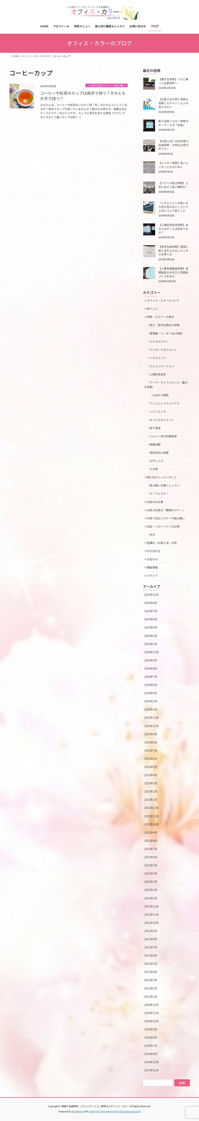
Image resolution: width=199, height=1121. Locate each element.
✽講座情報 (151, 567)
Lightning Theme (98, 1111)
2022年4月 (150, 873)
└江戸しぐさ (153, 461)
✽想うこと (151, 309)
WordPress (77, 1111)
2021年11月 (151, 914)
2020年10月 (151, 1021)
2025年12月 (151, 595)
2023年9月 (150, 734)
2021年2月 (150, 988)
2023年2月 (150, 791)
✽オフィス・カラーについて (161, 300)
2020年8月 (150, 1037)
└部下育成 (152, 428)
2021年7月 (150, 947)
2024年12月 (151, 652)
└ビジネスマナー (156, 341)
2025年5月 (150, 627)
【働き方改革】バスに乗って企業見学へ (173, 81)
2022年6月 (150, 857)
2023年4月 (150, 775)
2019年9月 (150, 1054)
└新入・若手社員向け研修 (162, 325)
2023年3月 (150, 783)
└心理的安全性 (155, 374)
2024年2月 (150, 701)
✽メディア (151, 575)
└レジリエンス (155, 411)
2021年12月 (151, 906)
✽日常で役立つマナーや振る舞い (106, 85)
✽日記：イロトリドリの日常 (162, 526)
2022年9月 (150, 832)
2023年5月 (150, 767)
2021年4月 (150, 972)
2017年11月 (151, 1070)
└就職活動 (152, 444)
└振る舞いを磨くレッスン (163, 485)
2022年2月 (150, 890)
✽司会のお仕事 (153, 502)
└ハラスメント (155, 358)
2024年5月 (150, 685)
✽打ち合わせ (152, 551)
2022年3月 (150, 882)
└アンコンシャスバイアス (161, 403)
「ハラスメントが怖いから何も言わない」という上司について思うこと (173, 207)
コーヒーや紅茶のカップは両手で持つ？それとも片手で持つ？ (83, 95)
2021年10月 (151, 923)
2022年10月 (151, 824)
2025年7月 (150, 611)
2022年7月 (150, 849)
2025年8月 (150, 603)
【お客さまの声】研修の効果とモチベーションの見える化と (173, 103)
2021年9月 (150, 931)
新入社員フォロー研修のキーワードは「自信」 (173, 123)
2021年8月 (150, 939)
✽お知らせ (151, 559)
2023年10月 (151, 726)
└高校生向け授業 (156, 453)
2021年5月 (150, 964)
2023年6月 (150, 759)
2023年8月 (150, 742)
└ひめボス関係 (158, 395)
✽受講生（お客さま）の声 (160, 543)
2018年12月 (151, 1062)
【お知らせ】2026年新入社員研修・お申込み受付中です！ (173, 145)
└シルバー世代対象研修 (160, 436)
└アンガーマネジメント (160, 350)
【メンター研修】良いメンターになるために (173, 165)
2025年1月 (150, 644)
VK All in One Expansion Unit (125, 1111)
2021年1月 (150, 996)
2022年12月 (151, 808)
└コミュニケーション (159, 366)
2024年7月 (150, 677)
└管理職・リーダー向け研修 (163, 333)
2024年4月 (150, 693)
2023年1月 (150, 799)
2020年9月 (150, 1029)
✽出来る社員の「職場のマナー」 (164, 510)
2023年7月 (150, 750)
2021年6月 (150, 955)
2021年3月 (150, 980)
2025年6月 (150, 619)
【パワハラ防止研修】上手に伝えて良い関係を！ (173, 185)
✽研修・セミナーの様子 (159, 317)
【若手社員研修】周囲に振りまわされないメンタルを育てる (173, 250)
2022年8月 (150, 841)
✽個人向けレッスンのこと (160, 477)
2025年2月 (150, 636)
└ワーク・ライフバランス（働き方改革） (166, 384)
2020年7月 (150, 1046)
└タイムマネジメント (159, 420)
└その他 (151, 469)
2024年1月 (150, 709)
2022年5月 (150, 865)
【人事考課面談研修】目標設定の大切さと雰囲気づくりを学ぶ (173, 272)
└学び (151, 535)
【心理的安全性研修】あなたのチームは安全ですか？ (173, 228)
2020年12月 (151, 1005)
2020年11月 (151, 1013)
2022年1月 (150, 898)
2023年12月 (151, 717)
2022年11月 (151, 816)
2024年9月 (150, 660)
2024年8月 (150, 668)
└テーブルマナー (157, 493)
